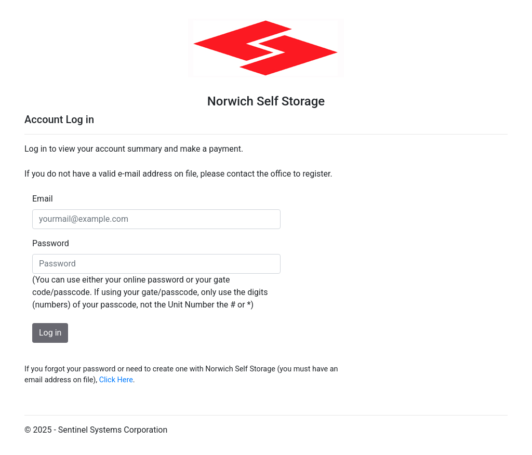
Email (42, 199)
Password (50, 243)
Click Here (116, 380)
